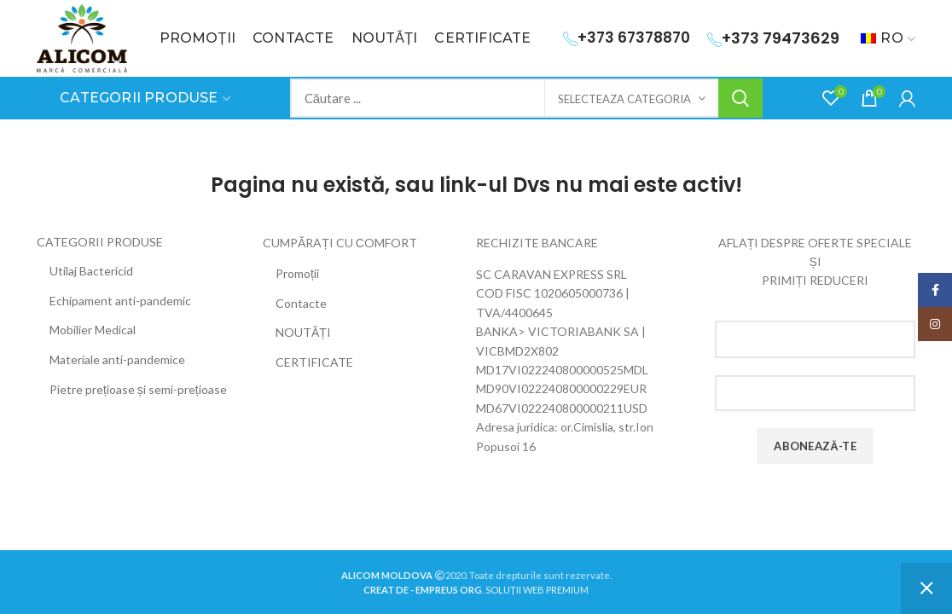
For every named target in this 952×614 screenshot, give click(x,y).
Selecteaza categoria (624, 99)
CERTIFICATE (314, 362)
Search (740, 98)
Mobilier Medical (92, 329)
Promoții (297, 273)
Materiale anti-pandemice (117, 359)
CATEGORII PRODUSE (100, 242)
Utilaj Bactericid (91, 271)
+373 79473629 (773, 38)
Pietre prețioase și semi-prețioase (138, 389)
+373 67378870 (626, 37)
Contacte (301, 303)
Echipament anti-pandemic (120, 300)
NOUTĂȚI (303, 332)
